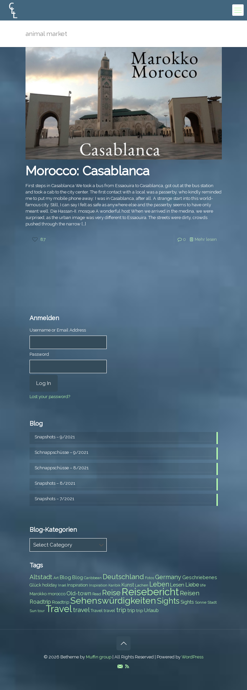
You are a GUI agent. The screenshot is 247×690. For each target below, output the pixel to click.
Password (39, 354)
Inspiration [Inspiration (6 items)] (98, 585)
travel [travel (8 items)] (109, 610)
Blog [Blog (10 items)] (65, 577)
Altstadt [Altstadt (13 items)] (41, 576)
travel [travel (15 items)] (81, 609)
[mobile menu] (238, 10)
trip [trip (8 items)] (139, 610)
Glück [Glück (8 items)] (35, 585)
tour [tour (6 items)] (41, 611)
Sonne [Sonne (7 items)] (200, 602)
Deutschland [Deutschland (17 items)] (123, 577)
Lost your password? (50, 396)
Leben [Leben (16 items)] (159, 584)
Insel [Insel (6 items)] (62, 585)
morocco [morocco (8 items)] (56, 593)
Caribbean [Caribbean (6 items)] (93, 578)
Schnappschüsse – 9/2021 (61, 452)
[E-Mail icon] (119, 666)
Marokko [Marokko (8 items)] (38, 593)
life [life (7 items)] (203, 585)
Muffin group (98, 656)
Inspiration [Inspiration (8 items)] (77, 585)
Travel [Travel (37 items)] (59, 608)
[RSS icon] (127, 666)
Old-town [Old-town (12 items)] (78, 593)
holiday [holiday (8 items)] (49, 585)
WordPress (192, 656)
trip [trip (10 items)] (131, 610)
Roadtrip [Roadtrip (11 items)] (40, 602)
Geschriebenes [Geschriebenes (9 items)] (199, 577)
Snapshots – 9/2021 (55, 436)
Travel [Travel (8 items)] (97, 610)
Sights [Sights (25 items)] (168, 601)
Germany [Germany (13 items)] (168, 576)
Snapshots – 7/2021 (54, 498)
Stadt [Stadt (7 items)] (212, 602)
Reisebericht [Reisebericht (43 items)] (150, 592)
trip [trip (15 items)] (121, 609)
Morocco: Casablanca (87, 170)
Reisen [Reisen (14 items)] (189, 593)
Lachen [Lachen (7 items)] (141, 585)
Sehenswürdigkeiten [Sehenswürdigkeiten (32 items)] (113, 600)
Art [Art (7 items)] (56, 577)
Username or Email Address (58, 330)
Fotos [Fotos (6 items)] (149, 578)
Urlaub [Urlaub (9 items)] (151, 610)
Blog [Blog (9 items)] (77, 577)
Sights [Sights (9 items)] (187, 602)
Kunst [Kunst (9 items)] (127, 585)
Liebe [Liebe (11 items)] (192, 584)
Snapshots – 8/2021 (55, 483)
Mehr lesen (206, 239)
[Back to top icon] (123, 643)
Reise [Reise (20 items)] (111, 593)
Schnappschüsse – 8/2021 (62, 467)
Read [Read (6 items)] (96, 594)
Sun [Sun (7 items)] (33, 610)
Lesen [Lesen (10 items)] (177, 585)
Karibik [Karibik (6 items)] (114, 585)
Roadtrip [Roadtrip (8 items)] (60, 602)
